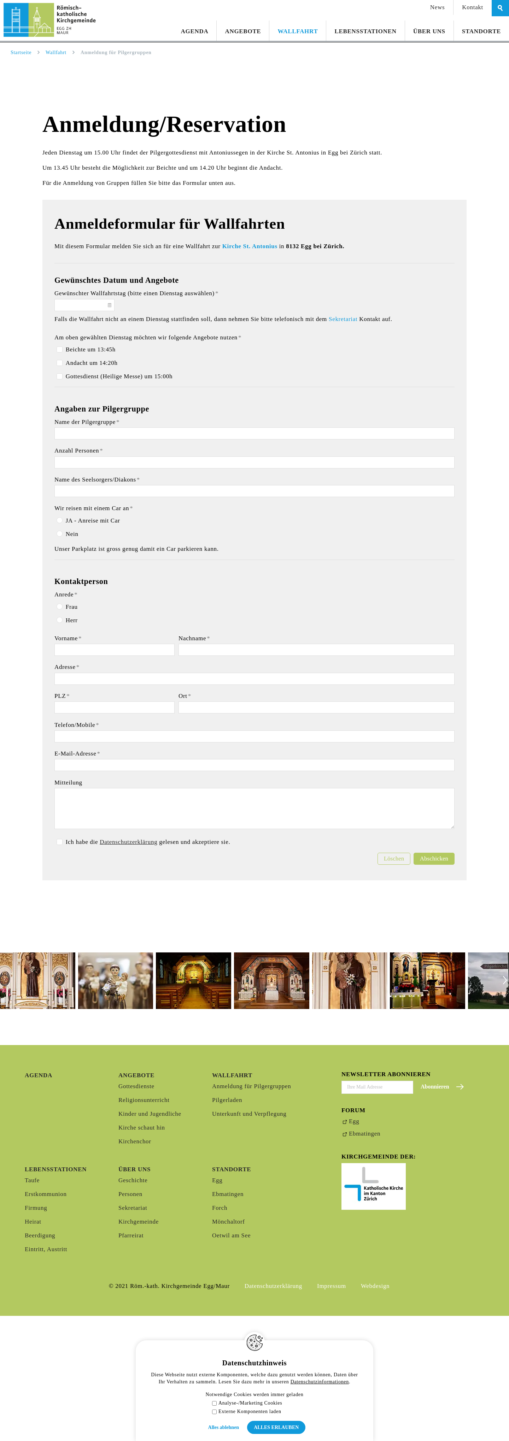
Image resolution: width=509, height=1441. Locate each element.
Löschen (394, 983)
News (437, 7)
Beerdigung (40, 1360)
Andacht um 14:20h (92, 488)
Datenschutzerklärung (128, 967)
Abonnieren (435, 1212)
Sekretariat (344, 444)
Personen (130, 1319)
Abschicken (434, 983)
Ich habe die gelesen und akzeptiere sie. (148, 967)
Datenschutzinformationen (320, 1381)
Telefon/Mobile (76, 850)
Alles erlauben (276, 1427)
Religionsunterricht (144, 1225)
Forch (219, 1333)
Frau (72, 732)
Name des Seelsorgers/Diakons (97, 605)
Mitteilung (68, 908)
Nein (72, 659)
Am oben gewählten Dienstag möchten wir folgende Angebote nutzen (147, 463)
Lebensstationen (365, 31)
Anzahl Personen (78, 576)
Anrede (65, 720)
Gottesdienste (136, 1211)
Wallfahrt (297, 31)
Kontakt (472, 7)
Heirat (33, 1346)
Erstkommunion (46, 1319)
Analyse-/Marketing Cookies (247, 1403)
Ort (185, 821)
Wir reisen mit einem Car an (93, 633)
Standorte (481, 31)
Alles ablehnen (223, 1427)
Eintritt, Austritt (46, 1374)
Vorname (68, 763)
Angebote (243, 31)
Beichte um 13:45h (91, 475)
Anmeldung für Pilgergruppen (251, 1211)
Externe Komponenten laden (246, 1411)
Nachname (194, 763)
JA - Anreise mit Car (93, 646)
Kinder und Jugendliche (149, 1239)
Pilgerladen (227, 1225)
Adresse (67, 792)
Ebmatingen (228, 1319)
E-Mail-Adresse (77, 879)
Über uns (429, 31)
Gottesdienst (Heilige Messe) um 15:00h (119, 501)
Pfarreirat (131, 1360)
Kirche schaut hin (141, 1252)
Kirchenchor (134, 1266)
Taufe (32, 1305)
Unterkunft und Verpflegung (249, 1239)
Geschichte (133, 1305)
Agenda (195, 31)
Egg (217, 1305)
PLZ (62, 821)
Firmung (36, 1333)
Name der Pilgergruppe (86, 547)
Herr (72, 745)
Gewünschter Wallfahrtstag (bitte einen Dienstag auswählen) (136, 418)
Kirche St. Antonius (249, 371)
